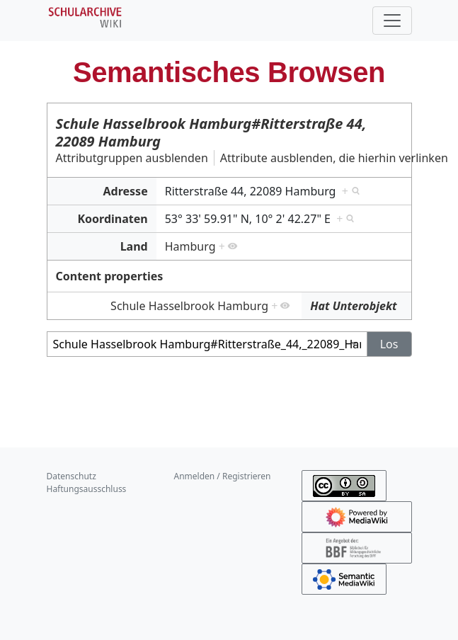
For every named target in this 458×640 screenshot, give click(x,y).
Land (134, 246)
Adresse (125, 191)
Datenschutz (71, 476)
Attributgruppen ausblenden (132, 158)
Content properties (110, 276)
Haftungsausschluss (87, 489)
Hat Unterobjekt (353, 306)
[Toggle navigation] (392, 20)
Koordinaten (112, 219)
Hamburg (190, 246)
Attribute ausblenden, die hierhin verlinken (334, 158)
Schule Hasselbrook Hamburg (189, 306)
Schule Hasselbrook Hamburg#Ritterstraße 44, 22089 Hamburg (211, 132)
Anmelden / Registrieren (222, 476)
